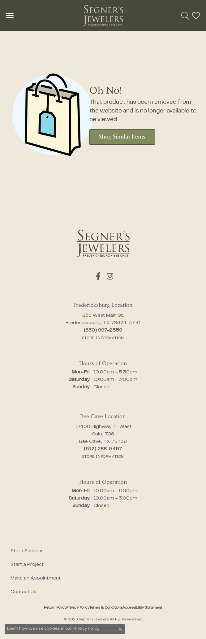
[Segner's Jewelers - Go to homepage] (103, 243)
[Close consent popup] (120, 629)
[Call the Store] (103, 330)
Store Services (27, 551)
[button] (185, 15)
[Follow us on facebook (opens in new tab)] (98, 276)
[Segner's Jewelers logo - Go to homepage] (103, 15)
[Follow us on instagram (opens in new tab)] (110, 276)
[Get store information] (103, 338)
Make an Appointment (36, 578)
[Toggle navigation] (10, 15)
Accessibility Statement (142, 607)
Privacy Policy (77, 607)
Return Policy (55, 607)
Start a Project (27, 564)
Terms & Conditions (105, 607)
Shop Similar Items (122, 137)
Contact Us (23, 592)
